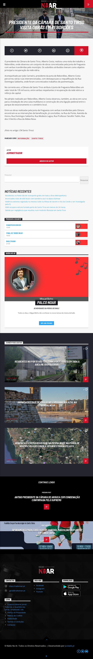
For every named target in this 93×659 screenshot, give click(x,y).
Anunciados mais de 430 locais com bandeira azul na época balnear (32, 198)
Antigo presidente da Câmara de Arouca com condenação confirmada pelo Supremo (47, 499)
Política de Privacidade (16, 612)
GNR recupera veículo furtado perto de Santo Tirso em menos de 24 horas (35, 207)
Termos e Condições (15, 622)
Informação (23, 138)
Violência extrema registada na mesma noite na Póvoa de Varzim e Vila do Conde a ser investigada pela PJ (47, 444)
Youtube (39, 591)
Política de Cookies (14, 615)
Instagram (40, 588)
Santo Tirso (37, 138)
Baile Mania (11, 241)
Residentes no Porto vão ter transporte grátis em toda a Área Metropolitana (35, 195)
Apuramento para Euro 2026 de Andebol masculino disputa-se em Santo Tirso (47, 531)
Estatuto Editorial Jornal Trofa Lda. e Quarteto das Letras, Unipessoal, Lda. (15, 607)
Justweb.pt (69, 646)
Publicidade (12, 618)
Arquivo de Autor (46, 161)
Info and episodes (46, 323)
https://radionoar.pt (17, 586)
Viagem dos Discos (13, 225)
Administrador (14, 152)
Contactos (11, 625)
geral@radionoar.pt (17, 590)
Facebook (40, 585)
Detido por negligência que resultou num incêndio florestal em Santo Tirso (35, 210)
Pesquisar (8, 175)
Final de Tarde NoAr (14, 233)
